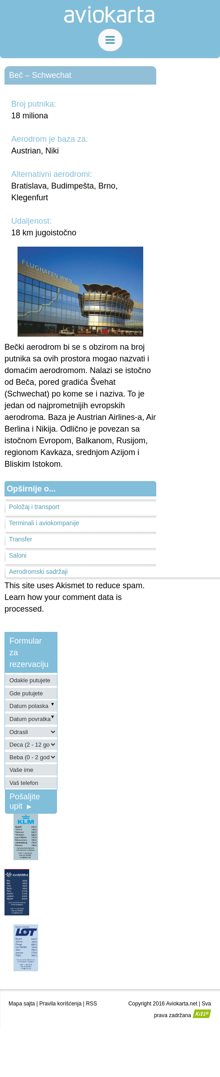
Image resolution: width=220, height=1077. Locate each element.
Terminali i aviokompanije (44, 523)
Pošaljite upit (24, 801)
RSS (91, 1003)
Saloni (17, 555)
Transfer (20, 539)
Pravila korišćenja (61, 1003)
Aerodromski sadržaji (38, 571)
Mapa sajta (22, 1003)
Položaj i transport (34, 506)
